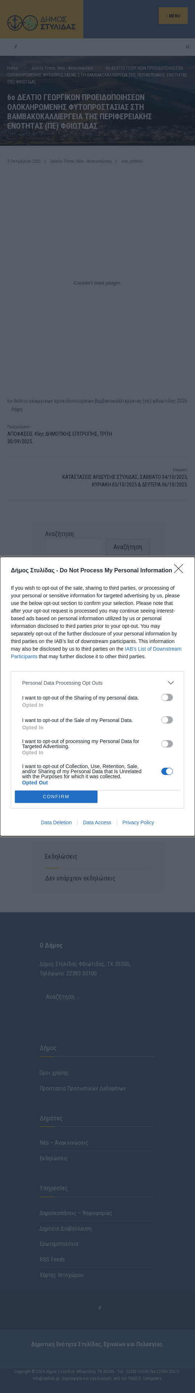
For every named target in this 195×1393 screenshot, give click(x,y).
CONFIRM (56, 796)
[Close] (181, 571)
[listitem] (97, 683)
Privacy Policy (138, 822)
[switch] (167, 697)
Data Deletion (56, 822)
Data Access (97, 822)
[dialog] (97, 696)
